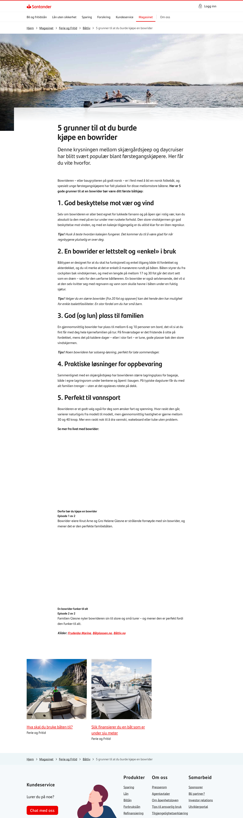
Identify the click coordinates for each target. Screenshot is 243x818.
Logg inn (210, 6)
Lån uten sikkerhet (64, 17)
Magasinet (146, 17)
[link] (29, 6)
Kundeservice (124, 17)
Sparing (87, 17)
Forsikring (104, 17)
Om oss (165, 17)
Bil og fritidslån (37, 17)
